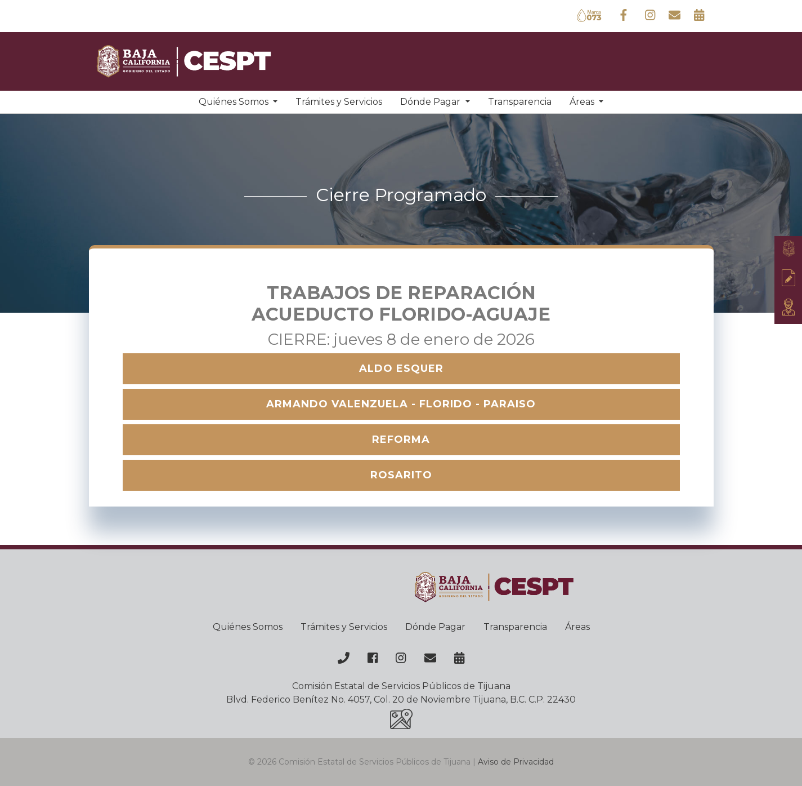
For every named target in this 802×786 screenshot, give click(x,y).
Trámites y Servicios (338, 101)
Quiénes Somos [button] (235, 101)
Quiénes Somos (248, 626)
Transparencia (520, 101)
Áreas (577, 626)
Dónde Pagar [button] (431, 101)
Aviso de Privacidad (516, 762)
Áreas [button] (583, 101)
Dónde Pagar (435, 626)
